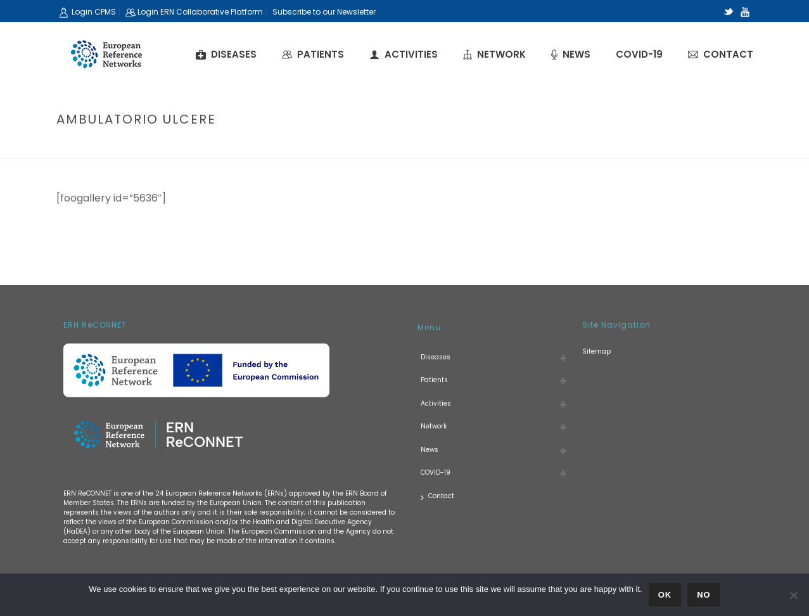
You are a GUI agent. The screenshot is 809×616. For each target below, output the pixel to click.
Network (494, 54)
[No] (793, 595)
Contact (720, 54)
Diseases (226, 54)
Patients (313, 54)
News (570, 54)
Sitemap (596, 351)
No (704, 595)
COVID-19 (639, 54)
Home (638, 146)
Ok (665, 595)
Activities (403, 54)
